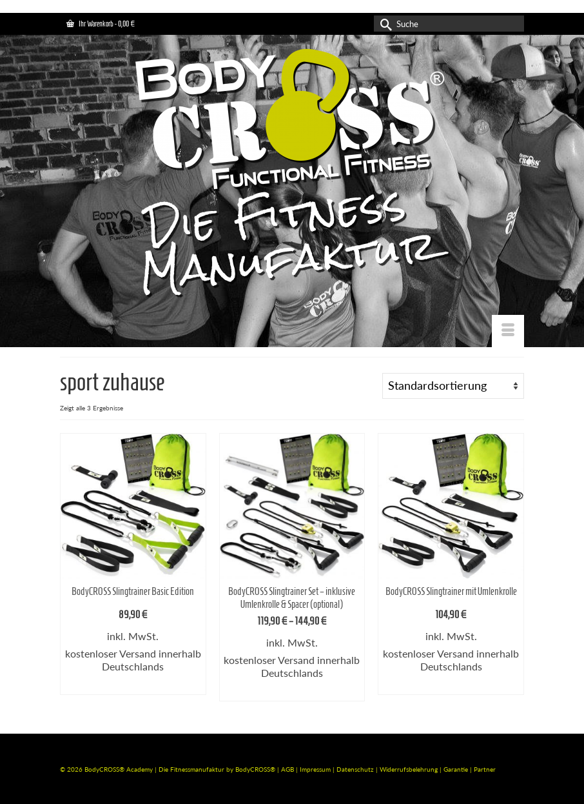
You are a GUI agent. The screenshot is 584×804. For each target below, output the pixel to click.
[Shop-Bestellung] (453, 386)
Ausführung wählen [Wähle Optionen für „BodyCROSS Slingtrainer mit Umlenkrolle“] (451, 684)
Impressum (315, 769)
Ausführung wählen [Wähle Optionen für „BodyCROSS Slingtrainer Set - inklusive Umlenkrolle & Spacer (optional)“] (292, 691)
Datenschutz (356, 769)
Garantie (456, 769)
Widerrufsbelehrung (410, 769)
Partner (485, 769)
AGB (287, 769)
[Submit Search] (383, 23)
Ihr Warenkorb (100, 23)
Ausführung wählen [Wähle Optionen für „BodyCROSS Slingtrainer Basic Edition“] (132, 684)
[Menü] (508, 331)
